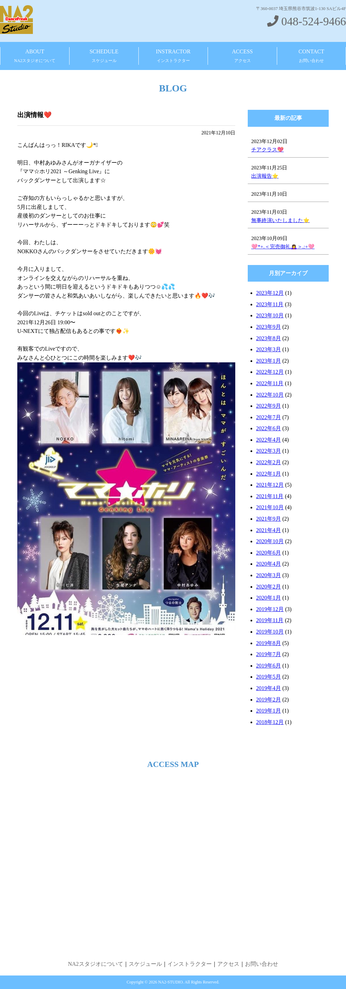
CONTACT (311, 55)
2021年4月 (268, 530)
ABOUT (34, 55)
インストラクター (189, 964)
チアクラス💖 (267, 149)
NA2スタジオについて (95, 964)
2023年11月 (269, 304)
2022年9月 (268, 406)
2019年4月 (268, 688)
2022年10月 (270, 395)
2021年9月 (268, 519)
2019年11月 (269, 620)
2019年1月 (268, 711)
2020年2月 (268, 587)
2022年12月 (270, 372)
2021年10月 (270, 507)
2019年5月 (268, 677)
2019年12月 (270, 609)
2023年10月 (270, 315)
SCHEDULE (104, 55)
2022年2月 (268, 462)
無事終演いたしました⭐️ (280, 220)
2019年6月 (268, 666)
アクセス (228, 964)
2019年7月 (268, 654)
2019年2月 (268, 700)
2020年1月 (268, 598)
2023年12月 (270, 293)
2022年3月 (268, 451)
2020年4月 (268, 564)
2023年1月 (268, 361)
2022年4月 (268, 440)
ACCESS (242, 55)
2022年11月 (269, 383)
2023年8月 (268, 338)
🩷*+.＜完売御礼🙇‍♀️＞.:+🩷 (283, 246)
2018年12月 (270, 722)
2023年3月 (268, 349)
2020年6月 (268, 553)
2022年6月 (268, 428)
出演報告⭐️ (265, 176)
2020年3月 (268, 575)
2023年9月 (268, 327)
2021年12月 (270, 485)
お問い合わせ (261, 964)
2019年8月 (268, 643)
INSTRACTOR (173, 55)
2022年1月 (268, 474)
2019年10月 (270, 632)
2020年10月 (270, 541)
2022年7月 (268, 417)
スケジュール (145, 964)
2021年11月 (269, 496)
